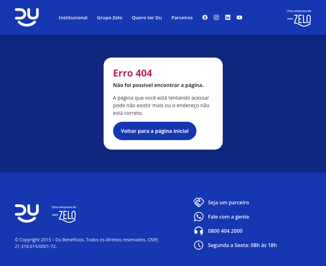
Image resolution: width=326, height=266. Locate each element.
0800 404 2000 (217, 231)
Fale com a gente (220, 216)
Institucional (73, 17)
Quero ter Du (147, 17)
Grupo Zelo (109, 17)
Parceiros (182, 17)
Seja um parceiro (220, 202)
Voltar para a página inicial (155, 130)
